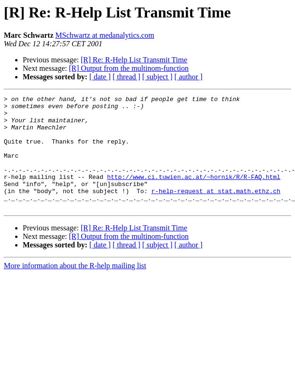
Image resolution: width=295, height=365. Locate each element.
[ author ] (188, 77)
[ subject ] (157, 77)
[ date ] (100, 77)
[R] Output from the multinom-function (129, 68)
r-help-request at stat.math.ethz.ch (215, 210)
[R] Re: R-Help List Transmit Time (134, 60)
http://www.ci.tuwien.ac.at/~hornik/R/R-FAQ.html (193, 193)
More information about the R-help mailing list (75, 288)
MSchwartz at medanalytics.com (104, 35)
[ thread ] (126, 77)
